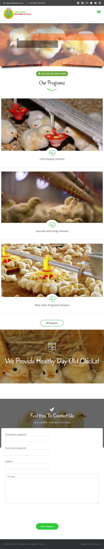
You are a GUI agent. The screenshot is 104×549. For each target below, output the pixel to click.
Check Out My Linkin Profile (52, 73)
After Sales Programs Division (52, 305)
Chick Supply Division (52, 159)
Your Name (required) (27, 437)
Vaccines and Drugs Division (52, 231)
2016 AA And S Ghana (15, 544)
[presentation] (25, 514)
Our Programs (52, 82)
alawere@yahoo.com (14, 3)
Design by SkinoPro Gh (91, 544)
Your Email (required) (27, 451)
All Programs (52, 323)
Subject (27, 464)
